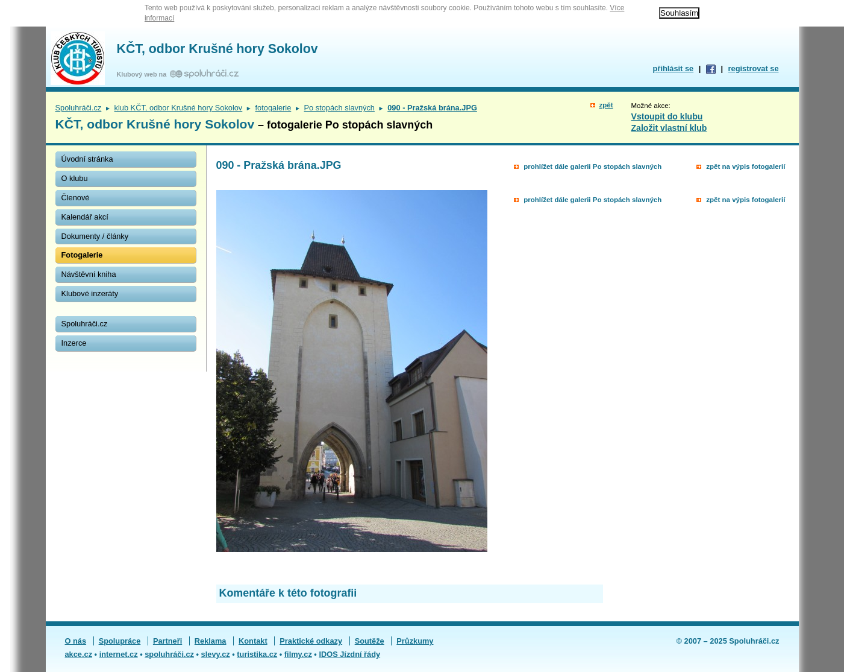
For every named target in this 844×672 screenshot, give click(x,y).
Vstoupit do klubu (667, 116)
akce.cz (79, 654)
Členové (75, 197)
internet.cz (118, 654)
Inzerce (74, 342)
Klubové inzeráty (90, 293)
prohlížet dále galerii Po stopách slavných (592, 166)
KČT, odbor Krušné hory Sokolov (217, 49)
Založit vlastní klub (669, 128)
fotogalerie (273, 107)
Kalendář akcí (84, 216)
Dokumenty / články (95, 236)
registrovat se (753, 68)
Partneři (167, 640)
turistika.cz (257, 654)
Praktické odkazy (311, 640)
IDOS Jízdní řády (349, 654)
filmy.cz (298, 654)
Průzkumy (414, 640)
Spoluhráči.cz (78, 107)
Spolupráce (120, 640)
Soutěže (369, 640)
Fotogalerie (82, 254)
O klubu (74, 178)
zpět (606, 105)
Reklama (211, 640)
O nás (76, 640)
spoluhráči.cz (169, 654)
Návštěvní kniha (88, 274)
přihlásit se (673, 68)
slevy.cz (215, 654)
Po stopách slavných (339, 107)
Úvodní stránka (87, 158)
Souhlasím (679, 12)
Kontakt (253, 640)
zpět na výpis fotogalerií (745, 166)
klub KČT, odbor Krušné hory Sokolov (178, 107)
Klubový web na (143, 74)
